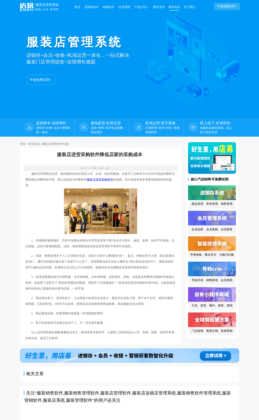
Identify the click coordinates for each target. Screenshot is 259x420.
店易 (101, 168)
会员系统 (124, 7)
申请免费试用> (40, 80)
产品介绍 (142, 7)
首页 (77, 7)
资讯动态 (174, 7)
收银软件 (108, 7)
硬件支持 (159, 7)
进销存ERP (91, 7)
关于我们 (189, 7)
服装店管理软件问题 (55, 143)
